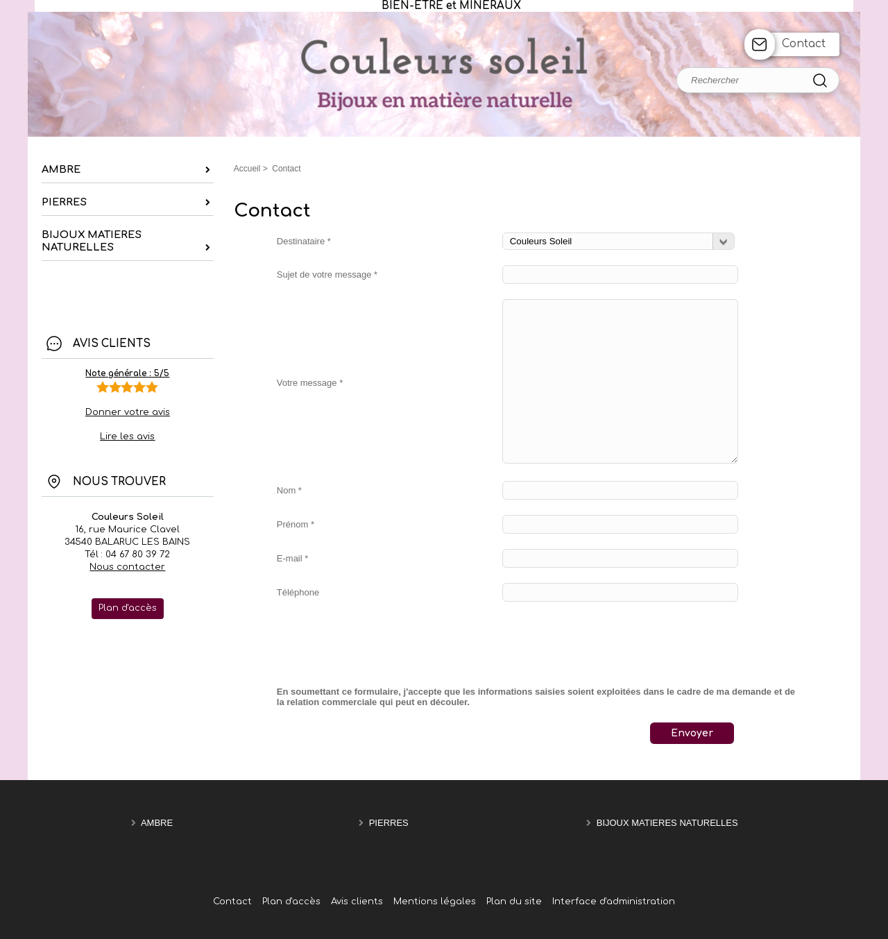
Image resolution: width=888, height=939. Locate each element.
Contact (804, 44)
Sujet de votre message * (327, 274)
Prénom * (295, 524)
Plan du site (514, 901)
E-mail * (293, 558)
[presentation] (382, 644)
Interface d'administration (613, 901)
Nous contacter (127, 567)
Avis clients (357, 901)
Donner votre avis (127, 412)
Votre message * (310, 383)
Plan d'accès (291, 901)
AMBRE (157, 823)
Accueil (247, 169)
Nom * (289, 490)
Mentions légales (434, 901)
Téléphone (298, 592)
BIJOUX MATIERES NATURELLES (667, 823)
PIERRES (389, 823)
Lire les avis (127, 436)
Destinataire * (304, 241)
